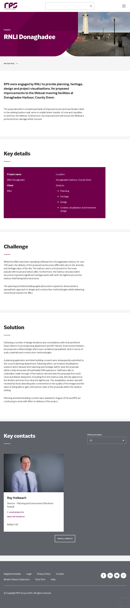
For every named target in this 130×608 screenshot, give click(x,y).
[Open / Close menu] (124, 6)
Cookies (60, 573)
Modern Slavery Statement (17, 579)
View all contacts (65, 538)
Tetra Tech (40, 579)
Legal (28, 573)
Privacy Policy (44, 573)
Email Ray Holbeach (16, 517)
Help (53, 579)
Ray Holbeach (16, 498)
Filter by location (94, 435)
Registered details (12, 573)
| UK (16, 524)
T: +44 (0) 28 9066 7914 (15, 512)
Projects (7, 29)
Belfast (10, 524)
